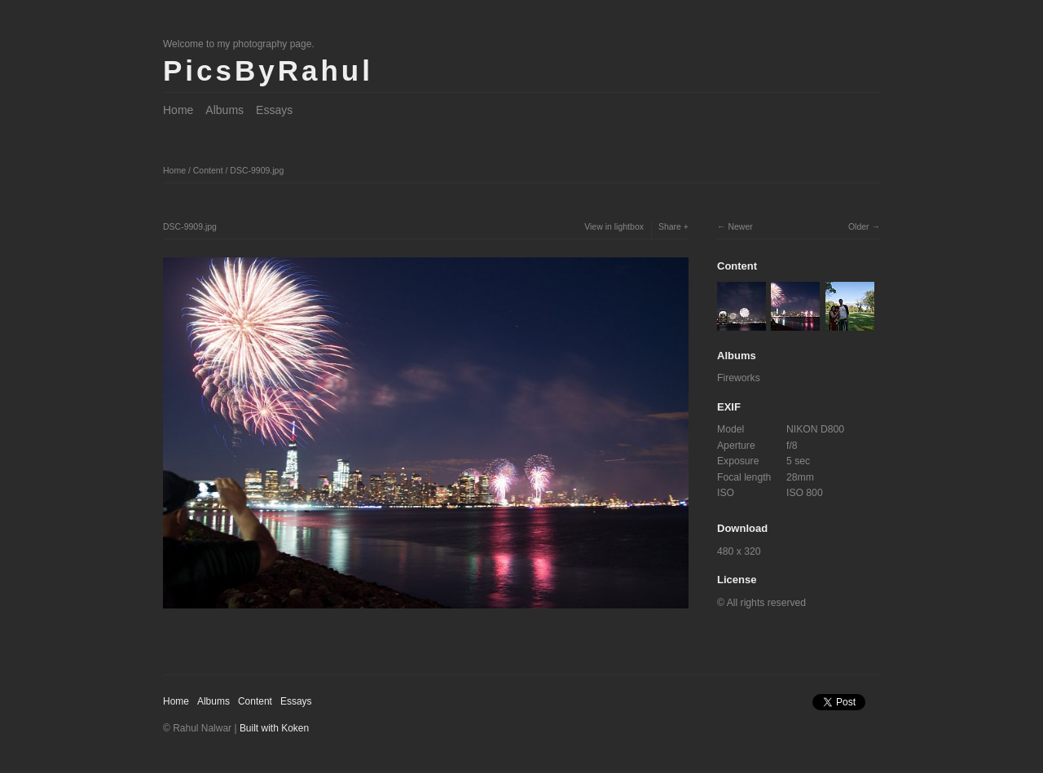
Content (208, 170)
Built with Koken (274, 728)
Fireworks (738, 378)
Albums (224, 109)
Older (858, 226)
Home (178, 109)
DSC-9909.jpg (257, 170)
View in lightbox (614, 226)
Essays (274, 109)
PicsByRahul (268, 70)
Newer (740, 226)
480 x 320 (738, 551)
